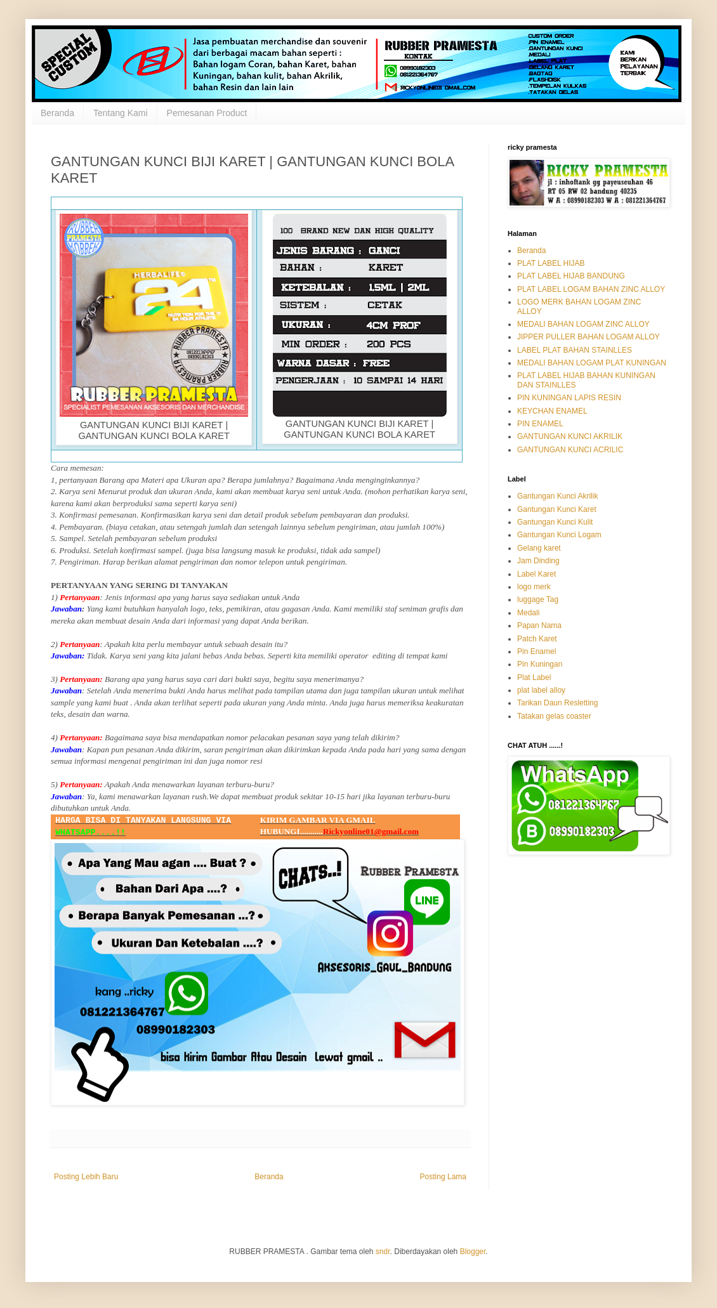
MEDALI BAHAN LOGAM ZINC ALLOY (583, 324)
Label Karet (536, 574)
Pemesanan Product (207, 113)
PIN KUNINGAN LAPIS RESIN (569, 397)
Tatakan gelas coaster (554, 716)
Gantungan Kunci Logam (559, 534)
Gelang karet (539, 548)
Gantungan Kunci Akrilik (557, 496)
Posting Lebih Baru (86, 1176)
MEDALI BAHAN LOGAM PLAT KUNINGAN (591, 362)
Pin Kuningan (539, 664)
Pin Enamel (536, 651)
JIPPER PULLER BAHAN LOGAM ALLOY (588, 336)
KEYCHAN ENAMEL (552, 411)
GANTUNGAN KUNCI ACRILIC (570, 449)
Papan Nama (539, 625)
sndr (383, 1251)
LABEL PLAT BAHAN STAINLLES (574, 350)
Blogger (473, 1251)
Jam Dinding (538, 560)
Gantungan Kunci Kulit (555, 522)
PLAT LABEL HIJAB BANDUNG (571, 275)
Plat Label (534, 677)
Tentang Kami (120, 113)
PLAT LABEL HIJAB (551, 263)
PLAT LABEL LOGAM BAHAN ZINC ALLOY (591, 289)
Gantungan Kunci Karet (556, 509)
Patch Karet (537, 638)
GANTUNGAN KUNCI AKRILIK (569, 436)
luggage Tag (537, 599)
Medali (528, 612)
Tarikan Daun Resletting (557, 702)
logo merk (534, 586)
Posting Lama (443, 1176)
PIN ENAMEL (540, 423)
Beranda (57, 113)
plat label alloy (541, 690)
